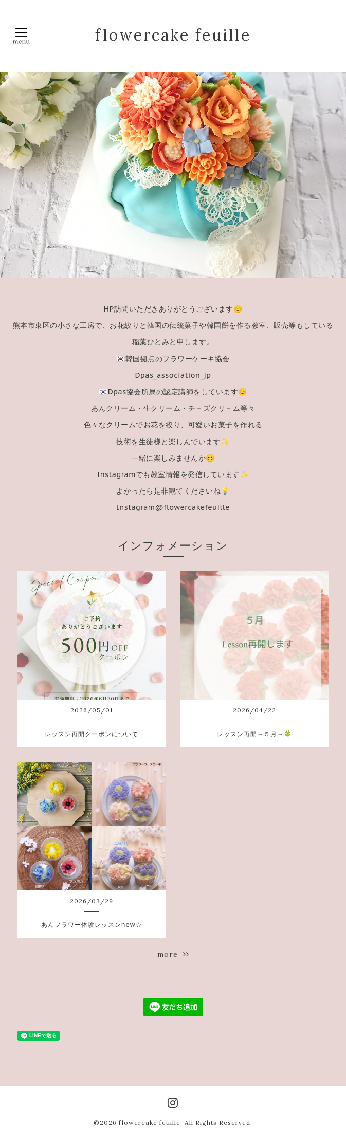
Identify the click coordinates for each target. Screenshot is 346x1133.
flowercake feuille (173, 35)
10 (243, 268)
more (173, 954)
